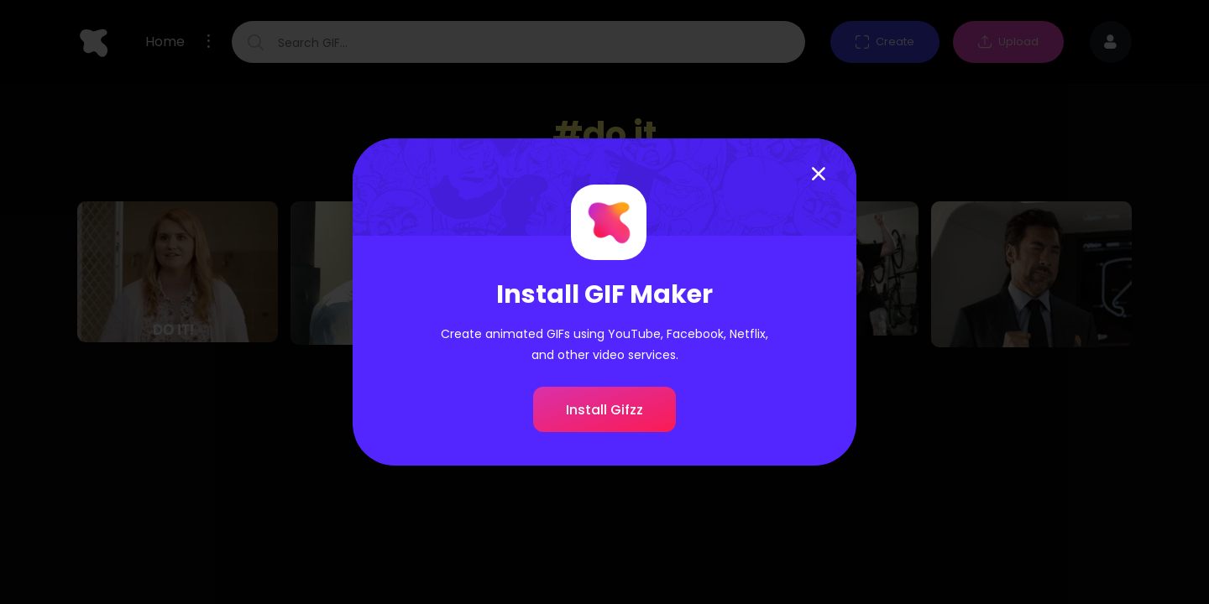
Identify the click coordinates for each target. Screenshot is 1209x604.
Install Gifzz (604, 409)
